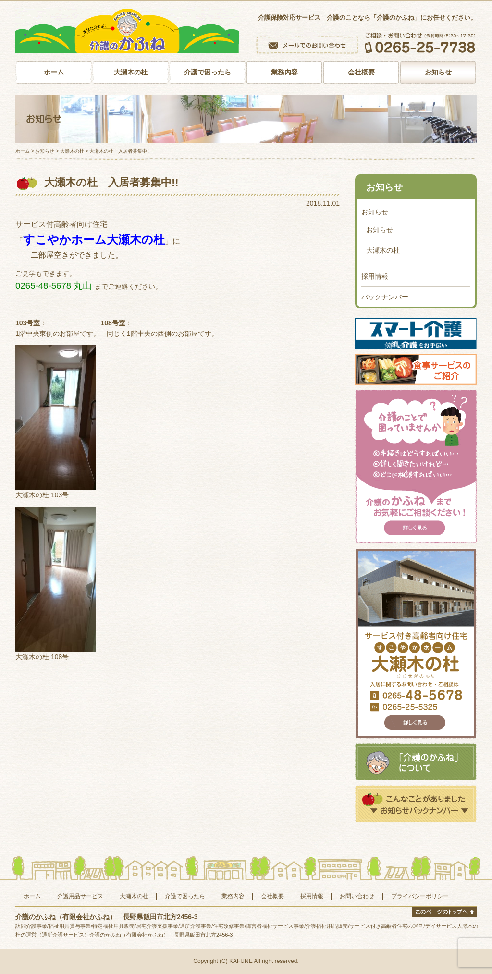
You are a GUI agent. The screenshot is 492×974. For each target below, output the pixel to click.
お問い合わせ (357, 896)
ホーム (54, 72)
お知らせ (438, 72)
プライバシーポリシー (420, 896)
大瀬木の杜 (131, 72)
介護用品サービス (80, 896)
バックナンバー (384, 297)
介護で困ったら (207, 72)
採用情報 (374, 277)
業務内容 (284, 72)
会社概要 (361, 72)
